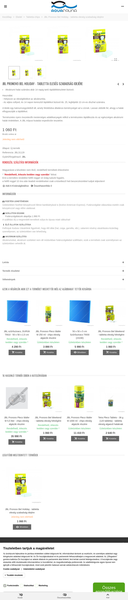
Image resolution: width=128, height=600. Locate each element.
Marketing (43, 585)
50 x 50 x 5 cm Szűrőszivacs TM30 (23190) (79, 334)
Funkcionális (13, 585)
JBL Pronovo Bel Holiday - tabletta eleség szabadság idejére (22, 511)
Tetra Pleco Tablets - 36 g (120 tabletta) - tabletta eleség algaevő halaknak (110, 420)
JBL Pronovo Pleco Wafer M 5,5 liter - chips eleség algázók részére (16, 420)
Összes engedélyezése (109, 589)
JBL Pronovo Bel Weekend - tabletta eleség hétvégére (111, 333)
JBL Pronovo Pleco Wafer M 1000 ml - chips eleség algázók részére (79, 420)
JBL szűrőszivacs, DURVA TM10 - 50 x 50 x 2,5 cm (17, 333)
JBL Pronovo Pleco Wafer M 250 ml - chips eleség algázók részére (48, 334)
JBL (24, 157)
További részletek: (15, 575)
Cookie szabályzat (11, 569)
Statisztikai (29, 585)
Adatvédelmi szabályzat (34, 569)
